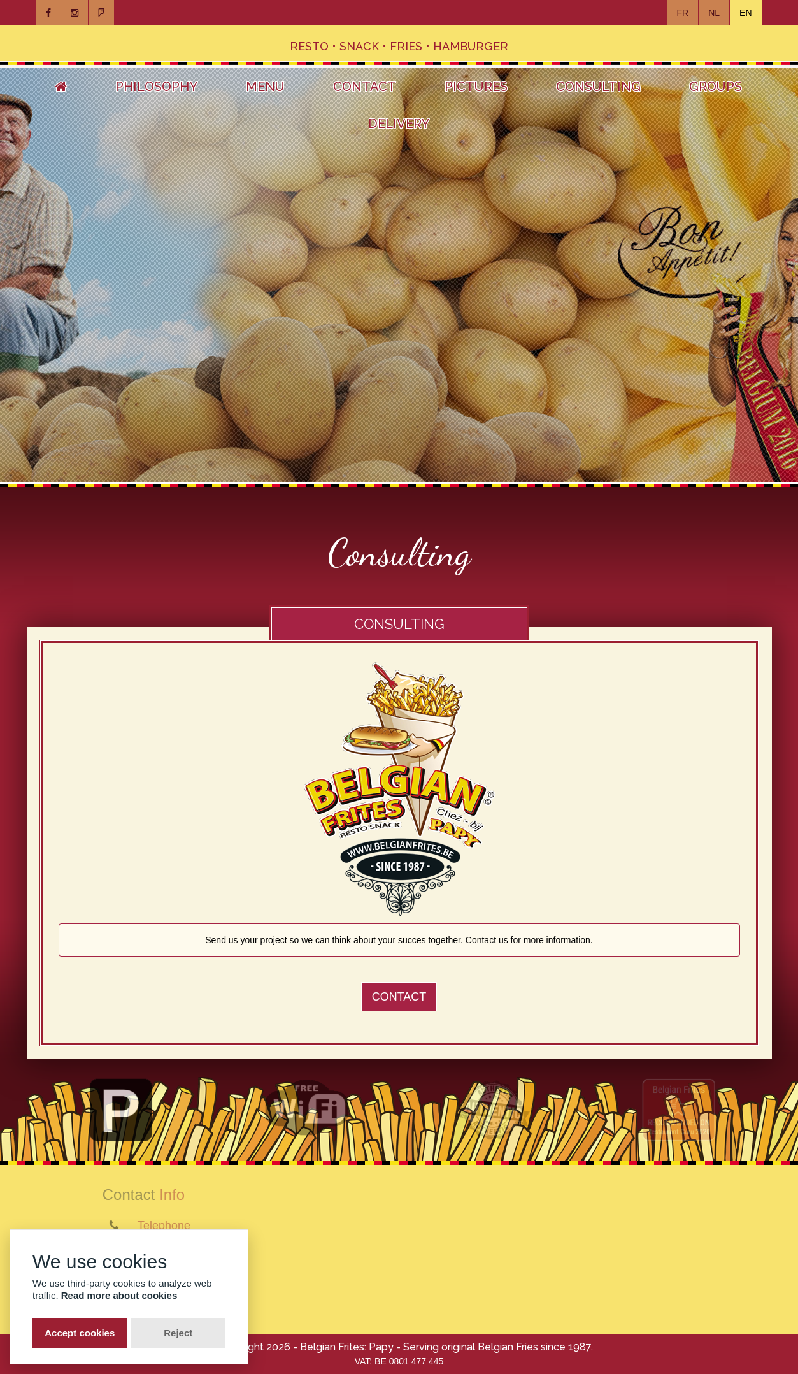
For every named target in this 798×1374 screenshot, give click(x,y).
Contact (364, 86)
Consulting (598, 86)
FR (682, 13)
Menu (265, 86)
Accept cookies (80, 1332)
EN (745, 13)
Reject (178, 1332)
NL (714, 13)
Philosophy (156, 86)
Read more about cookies (119, 1295)
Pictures (476, 86)
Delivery (398, 123)
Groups (715, 86)
